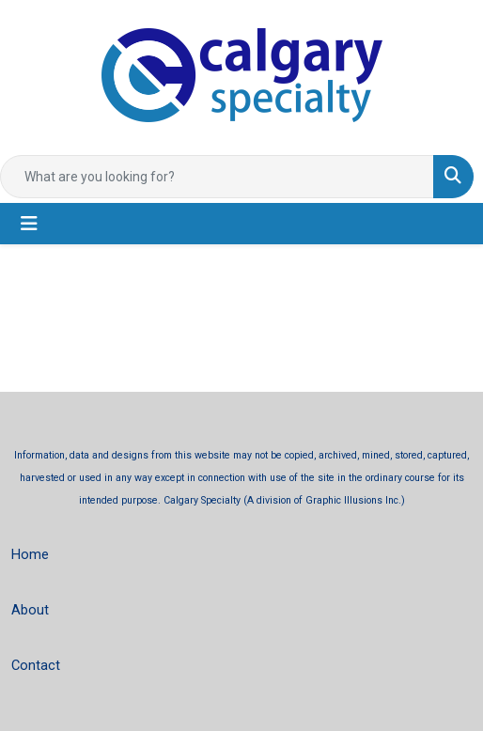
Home (30, 554)
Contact (35, 665)
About (30, 609)
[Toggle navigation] (29, 223)
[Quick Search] (217, 176)
